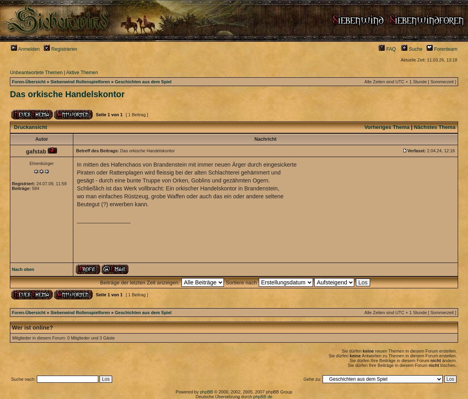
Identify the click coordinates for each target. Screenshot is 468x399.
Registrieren (60, 49)
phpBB (206, 391)
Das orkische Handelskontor (67, 94)
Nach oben (23, 269)
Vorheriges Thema (386, 127)
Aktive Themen (82, 72)
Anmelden (25, 49)
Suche (411, 49)
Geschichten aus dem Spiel (143, 81)
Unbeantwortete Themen (36, 72)
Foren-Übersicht (29, 81)
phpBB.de (262, 396)
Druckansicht (30, 127)
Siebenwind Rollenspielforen (80, 81)
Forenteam (441, 49)
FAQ (387, 49)
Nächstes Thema (435, 127)
